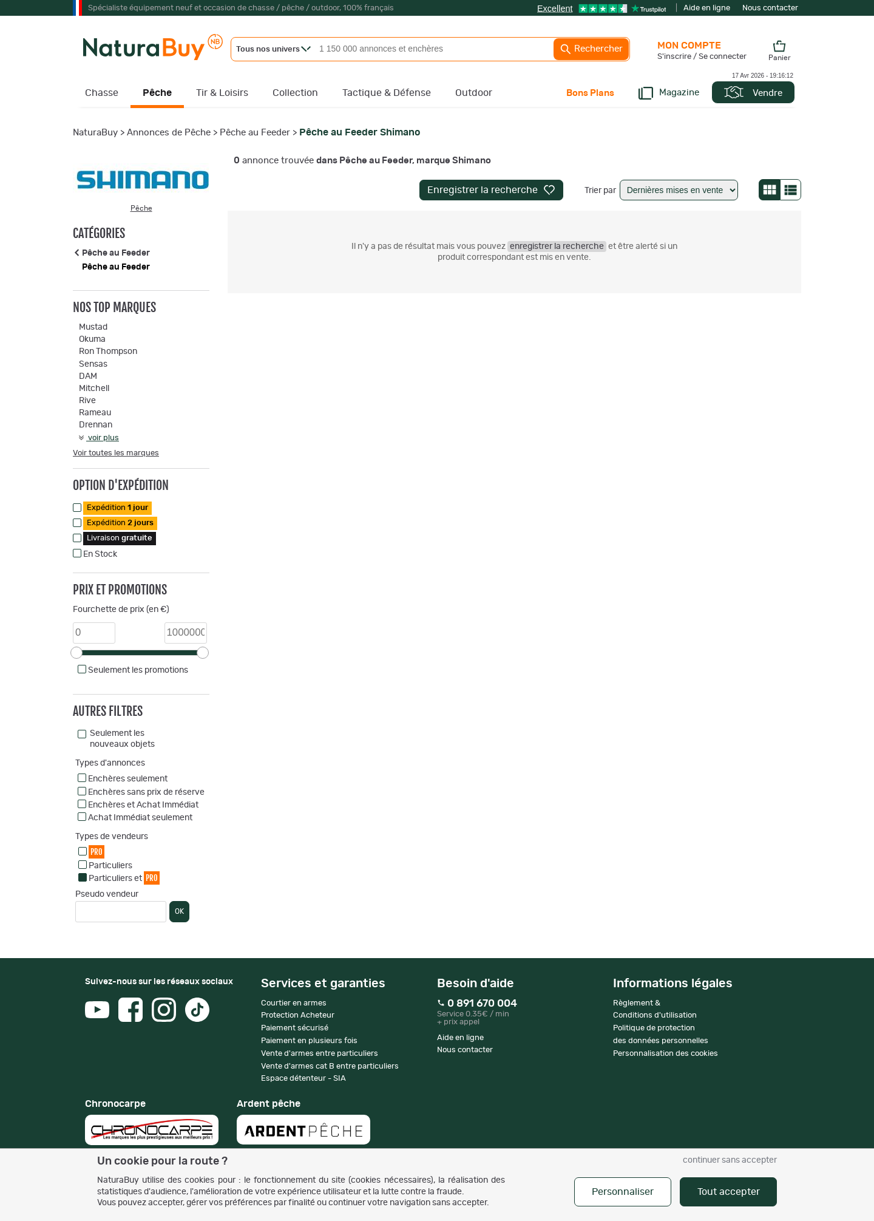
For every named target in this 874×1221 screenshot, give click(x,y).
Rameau (95, 413)
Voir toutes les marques (116, 453)
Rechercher (591, 49)
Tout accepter (728, 1192)
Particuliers (110, 866)
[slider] (76, 653)
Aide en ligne (706, 8)
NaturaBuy (95, 132)
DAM (88, 376)
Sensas (93, 364)
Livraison (119, 538)
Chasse (101, 93)
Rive (87, 400)
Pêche (157, 93)
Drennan (95, 425)
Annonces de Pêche (169, 132)
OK (179, 911)
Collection (295, 93)
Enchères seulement (128, 779)
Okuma (92, 339)
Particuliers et (124, 877)
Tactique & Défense (386, 93)
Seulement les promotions (138, 670)
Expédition (117, 508)
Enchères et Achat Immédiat (143, 805)
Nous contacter (770, 8)
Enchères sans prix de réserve (146, 792)
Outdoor (473, 93)
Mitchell (94, 388)
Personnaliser (623, 1192)
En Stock (100, 554)
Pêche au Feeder (255, 132)
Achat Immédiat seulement (140, 818)
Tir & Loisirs (222, 93)
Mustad (93, 327)
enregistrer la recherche (557, 246)
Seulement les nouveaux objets (122, 739)
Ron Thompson (108, 351)
